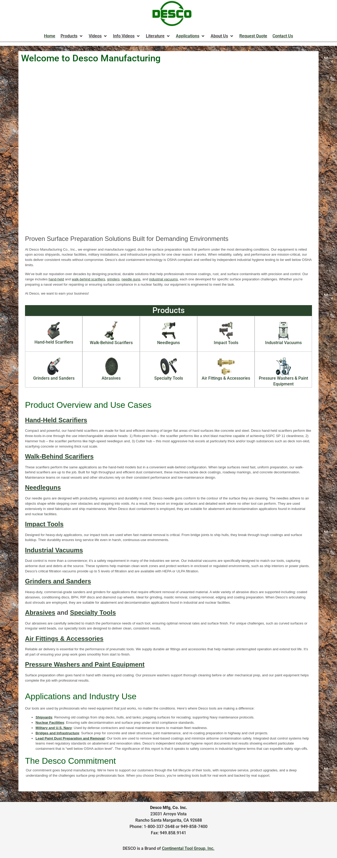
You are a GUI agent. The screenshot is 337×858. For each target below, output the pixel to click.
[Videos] (98, 36)
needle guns (131, 279)
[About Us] (222, 36)
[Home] (49, 36)
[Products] (72, 36)
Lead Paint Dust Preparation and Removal (70, 738)
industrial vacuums (163, 279)
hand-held (56, 279)
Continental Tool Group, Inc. (188, 848)
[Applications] (190, 36)
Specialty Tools (93, 612)
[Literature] (158, 36)
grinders (113, 279)
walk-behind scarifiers (88, 279)
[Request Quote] (253, 36)
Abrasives (40, 612)
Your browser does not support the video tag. (168, 151)
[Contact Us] (283, 36)
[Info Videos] (126, 36)
